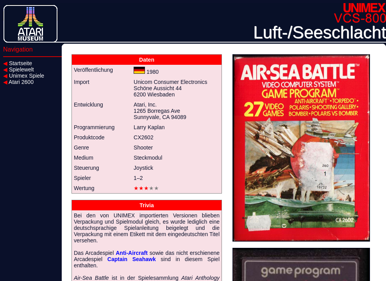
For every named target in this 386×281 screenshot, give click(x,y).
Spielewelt (18, 69)
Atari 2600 (18, 82)
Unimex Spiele (23, 76)
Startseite (17, 63)
